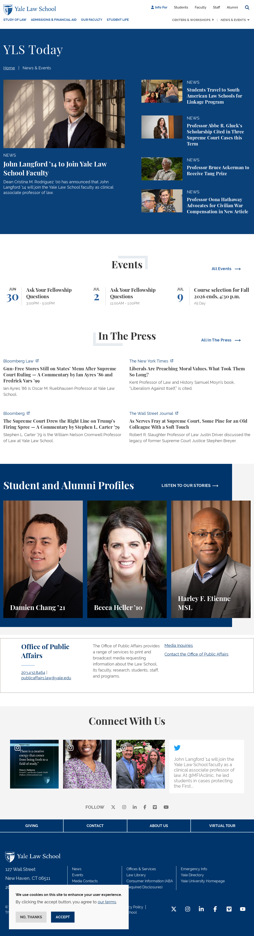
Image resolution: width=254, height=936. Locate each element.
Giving (31, 826)
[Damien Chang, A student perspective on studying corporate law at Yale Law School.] (43, 559)
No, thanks (31, 917)
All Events (222, 268)
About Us (159, 826)
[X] (113, 807)
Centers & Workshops (191, 20)
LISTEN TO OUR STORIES (186, 485)
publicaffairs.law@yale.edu (46, 678)
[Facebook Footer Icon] (215, 909)
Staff (216, 7)
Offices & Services (141, 869)
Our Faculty (91, 19)
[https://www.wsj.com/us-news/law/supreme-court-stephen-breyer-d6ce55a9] (190, 428)
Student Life (118, 19)
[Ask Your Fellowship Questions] (43, 296)
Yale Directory (192, 875)
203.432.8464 (33, 672)
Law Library (136, 875)
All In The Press (217, 340)
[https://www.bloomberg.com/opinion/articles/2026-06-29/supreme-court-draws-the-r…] (64, 428)
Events (77, 875)
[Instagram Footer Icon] (187, 909)
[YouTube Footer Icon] (242, 909)
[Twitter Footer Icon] (174, 909)
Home (9, 68)
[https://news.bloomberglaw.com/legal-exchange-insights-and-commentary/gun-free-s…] (64, 379)
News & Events (233, 20)
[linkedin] (135, 807)
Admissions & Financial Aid (54, 19)
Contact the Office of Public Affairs (196, 654)
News (76, 869)
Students (181, 7)
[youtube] (166, 807)
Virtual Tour (222, 826)
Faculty (200, 7)
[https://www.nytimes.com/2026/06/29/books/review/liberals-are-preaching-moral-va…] (190, 376)
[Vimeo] (155, 807)
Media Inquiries (178, 645)
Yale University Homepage (203, 881)
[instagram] (124, 807)
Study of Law (14, 19)
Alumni (232, 7)
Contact (95, 826)
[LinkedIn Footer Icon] (201, 909)
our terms (107, 902)
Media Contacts (85, 881)
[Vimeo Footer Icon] (229, 909)
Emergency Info (194, 869)
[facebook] (144, 807)
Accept (63, 917)
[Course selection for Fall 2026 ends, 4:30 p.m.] (211, 296)
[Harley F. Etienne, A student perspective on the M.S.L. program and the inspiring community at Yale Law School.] (211, 559)
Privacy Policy (131, 907)
